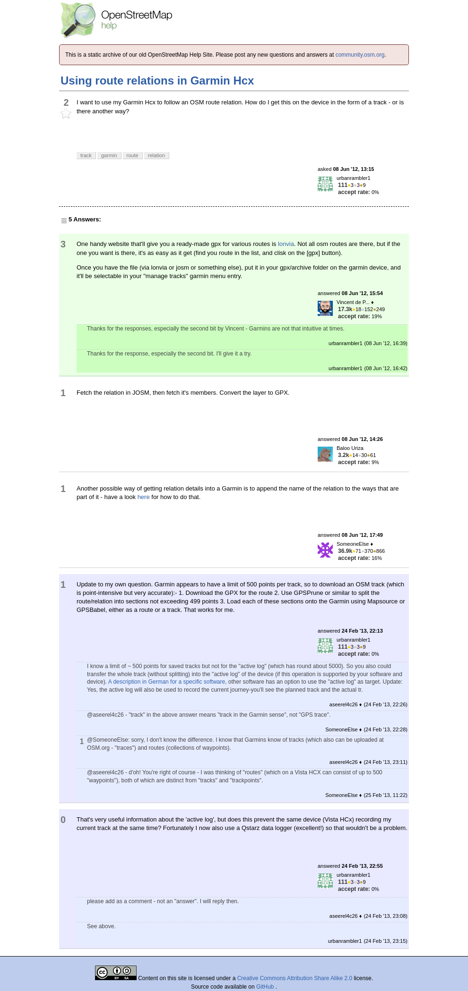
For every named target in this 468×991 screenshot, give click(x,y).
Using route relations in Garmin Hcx (157, 80)
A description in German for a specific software (166, 681)
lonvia (286, 243)
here (144, 496)
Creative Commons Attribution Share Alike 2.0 (294, 978)
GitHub (266, 986)
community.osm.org (360, 54)
